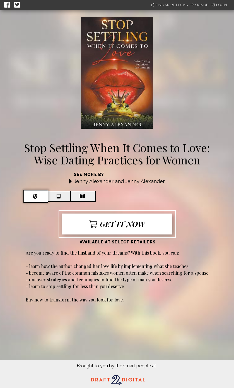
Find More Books (169, 5)
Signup (199, 5)
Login (219, 5)
